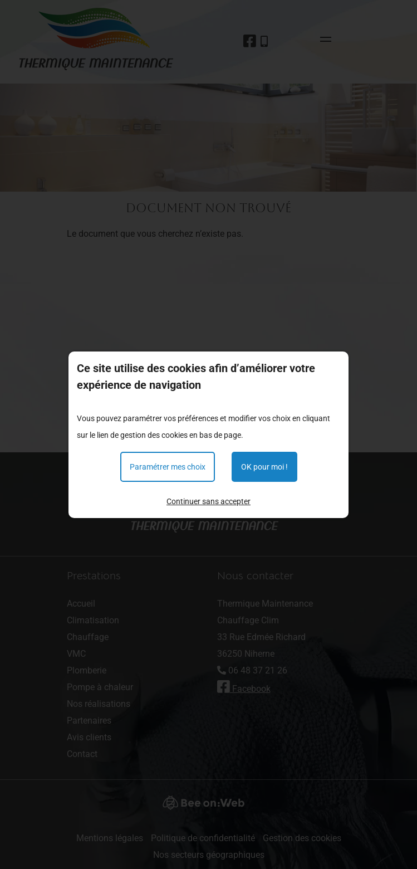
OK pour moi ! (264, 466)
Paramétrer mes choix (167, 466)
